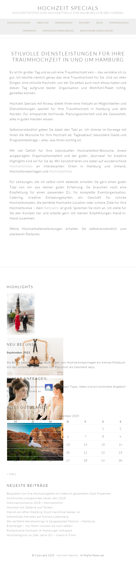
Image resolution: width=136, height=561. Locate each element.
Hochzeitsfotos (21, 166)
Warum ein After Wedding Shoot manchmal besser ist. (44, 512)
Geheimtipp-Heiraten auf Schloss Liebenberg (38, 516)
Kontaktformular (18, 396)
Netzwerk (52, 208)
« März (11, 474)
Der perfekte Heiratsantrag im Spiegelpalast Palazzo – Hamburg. (51, 521)
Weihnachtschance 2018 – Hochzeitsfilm (35, 503)
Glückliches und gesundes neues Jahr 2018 (36, 498)
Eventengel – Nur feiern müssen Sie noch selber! (40, 526)
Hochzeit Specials (68, 8)
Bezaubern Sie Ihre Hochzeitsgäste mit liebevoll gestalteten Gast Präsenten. (59, 493)
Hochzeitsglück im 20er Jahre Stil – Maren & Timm (41, 535)
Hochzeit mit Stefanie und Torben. (30, 507)
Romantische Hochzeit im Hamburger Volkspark (39, 530)
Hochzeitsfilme (60, 171)
